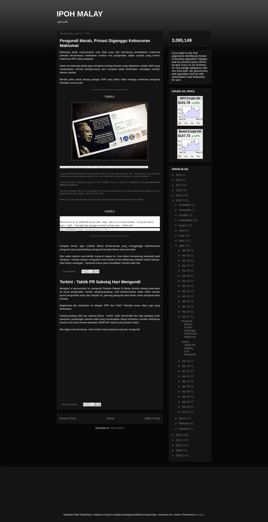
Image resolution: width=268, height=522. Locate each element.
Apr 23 (186, 285)
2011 (179, 440)
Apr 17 (186, 316)
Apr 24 (186, 280)
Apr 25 (186, 275)
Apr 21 (186, 296)
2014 (179, 195)
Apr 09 (186, 386)
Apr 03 (186, 401)
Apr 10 (186, 381)
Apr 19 (186, 306)
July (181, 230)
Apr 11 (186, 376)
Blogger (200, 514)
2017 (179, 185)
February (184, 423)
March (183, 418)
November (185, 209)
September (185, 220)
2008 (179, 455)
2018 (179, 179)
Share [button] (80, 229)
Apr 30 (186, 250)
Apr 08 (186, 391)
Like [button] (61, 229)
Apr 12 (186, 371)
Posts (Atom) (117, 428)
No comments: (70, 404)
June (182, 235)
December (185, 204)
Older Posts (152, 418)
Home (110, 418)
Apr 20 (186, 301)
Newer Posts (68, 418)
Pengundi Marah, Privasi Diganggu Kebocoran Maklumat (189, 329)
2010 (179, 445)
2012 (179, 435)
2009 (179, 450)
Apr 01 (186, 411)
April (182, 245)
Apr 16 (186, 360)
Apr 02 (186, 406)
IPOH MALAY (80, 14)
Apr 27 (186, 265)
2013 (179, 200)
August (183, 225)
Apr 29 (186, 255)
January (184, 428)
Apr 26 (186, 270)
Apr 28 (186, 260)
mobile (106, 229)
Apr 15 (186, 365)
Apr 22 (186, 291)
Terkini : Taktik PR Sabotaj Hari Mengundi (100, 282)
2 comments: (69, 271)
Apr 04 (186, 396)
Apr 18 (186, 311)
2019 (179, 174)
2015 (179, 190)
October (184, 215)
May (182, 240)
